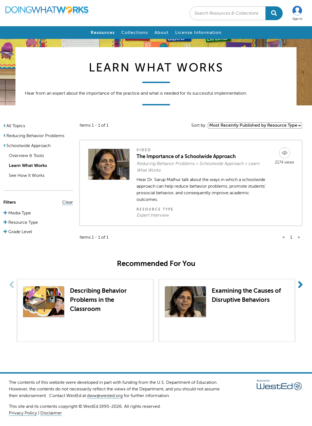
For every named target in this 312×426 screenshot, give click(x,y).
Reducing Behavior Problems (35, 135)
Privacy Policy (23, 413)
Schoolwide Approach (28, 145)
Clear (67, 202)
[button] (297, 13)
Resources (103, 32)
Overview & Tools (26, 155)
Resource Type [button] (22, 222)
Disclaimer (51, 413)
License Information (198, 32)
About (161, 32)
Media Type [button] (19, 213)
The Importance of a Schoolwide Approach (186, 156)
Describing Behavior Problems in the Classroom (98, 299)
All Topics (15, 125)
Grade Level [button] (19, 231)
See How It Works (26, 175)
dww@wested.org (105, 395)
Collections (134, 32)
